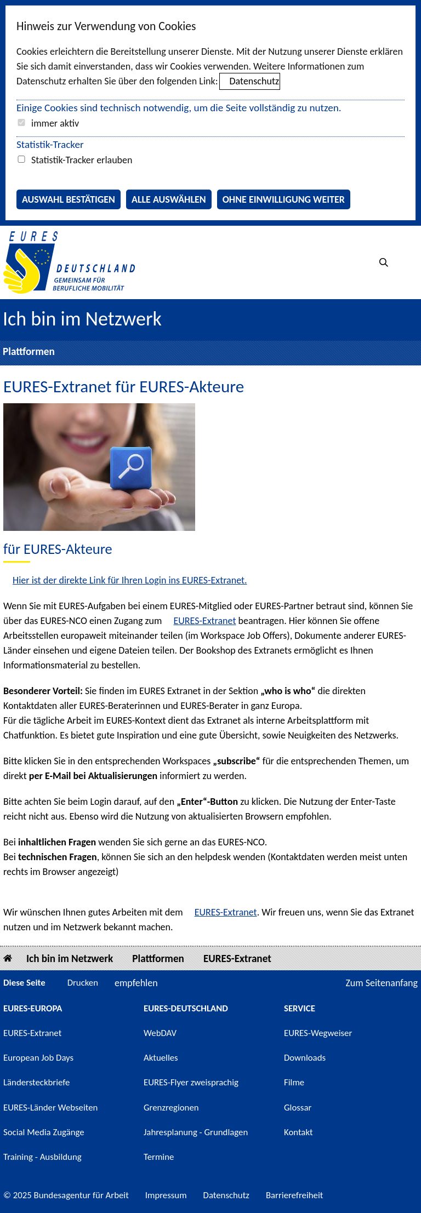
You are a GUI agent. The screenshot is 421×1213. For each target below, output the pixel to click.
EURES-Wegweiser (318, 1033)
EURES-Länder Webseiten (50, 1107)
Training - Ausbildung (42, 1157)
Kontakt (298, 1132)
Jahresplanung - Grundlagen (196, 1132)
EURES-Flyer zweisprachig (191, 1082)
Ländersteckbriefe (36, 1082)
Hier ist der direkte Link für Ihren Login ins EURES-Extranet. (130, 580)
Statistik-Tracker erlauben (81, 160)
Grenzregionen (171, 1107)
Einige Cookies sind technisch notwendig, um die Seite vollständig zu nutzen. (179, 107)
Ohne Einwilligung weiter (284, 199)
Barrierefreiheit (294, 1195)
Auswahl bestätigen (68, 199)
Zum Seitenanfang (381, 983)
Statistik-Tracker (50, 144)
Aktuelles (161, 1057)
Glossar (297, 1107)
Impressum (166, 1195)
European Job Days (38, 1057)
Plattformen (29, 351)
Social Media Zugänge (43, 1132)
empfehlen (136, 983)
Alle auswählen (169, 199)
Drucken (82, 982)
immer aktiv (55, 123)
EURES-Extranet (204, 621)
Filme (294, 1082)
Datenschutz (254, 81)
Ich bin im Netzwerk (82, 319)
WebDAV (160, 1033)
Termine (159, 1157)
